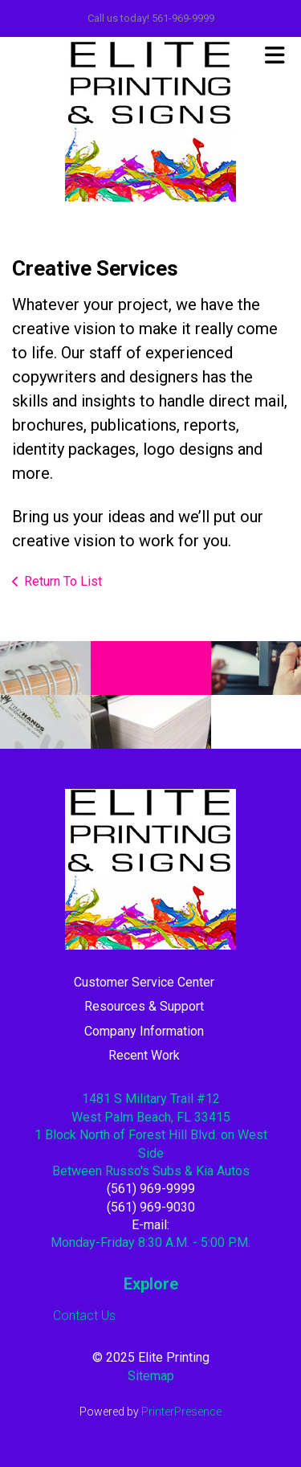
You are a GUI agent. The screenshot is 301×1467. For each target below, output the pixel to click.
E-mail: (150, 1224)
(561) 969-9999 (151, 1188)
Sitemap (151, 1375)
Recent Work (144, 1055)
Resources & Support (144, 1006)
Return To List (63, 581)
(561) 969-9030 (151, 1207)
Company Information (144, 1031)
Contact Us (84, 1315)
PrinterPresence (181, 1411)
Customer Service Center (144, 982)
